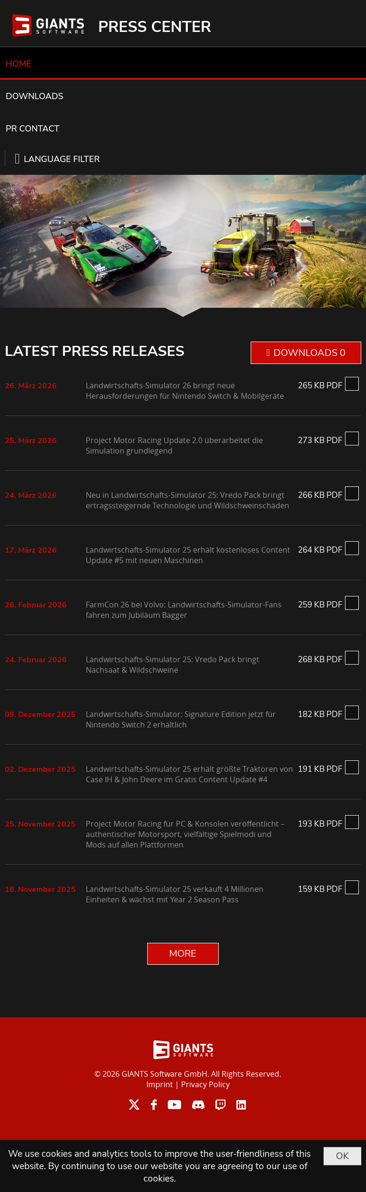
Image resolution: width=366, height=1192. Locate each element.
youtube (174, 1104)
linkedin (241, 1104)
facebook (153, 1104)
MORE (182, 953)
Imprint (159, 1084)
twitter (134, 1104)
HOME (18, 64)
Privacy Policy (205, 1084)
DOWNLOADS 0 (310, 352)
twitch (220, 1104)
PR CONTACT (33, 128)
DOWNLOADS (34, 96)
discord (198, 1104)
